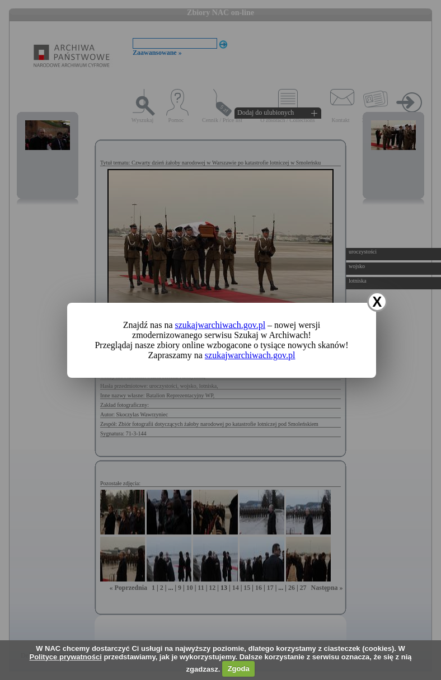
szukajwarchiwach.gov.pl (220, 325)
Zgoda (239, 668)
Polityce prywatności (65, 657)
